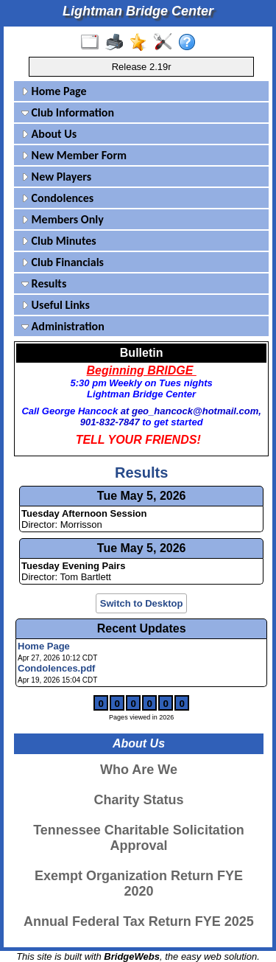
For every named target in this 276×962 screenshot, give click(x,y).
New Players (56, 177)
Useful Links (55, 305)
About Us (49, 134)
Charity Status (138, 799)
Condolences (57, 198)
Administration (63, 326)
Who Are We (138, 769)
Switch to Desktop (141, 603)
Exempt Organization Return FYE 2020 (139, 883)
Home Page (54, 91)
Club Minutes (58, 241)
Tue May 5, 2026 (141, 495)
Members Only (62, 219)
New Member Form (74, 155)
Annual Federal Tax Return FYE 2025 (139, 921)
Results (43, 283)
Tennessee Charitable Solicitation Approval (138, 838)
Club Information (67, 112)
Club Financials (62, 262)
